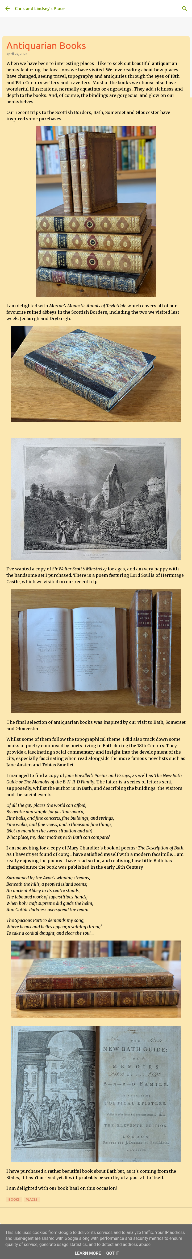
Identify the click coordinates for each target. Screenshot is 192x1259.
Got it (112, 1253)
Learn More (88, 1253)
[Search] (184, 8)
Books (14, 1199)
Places (31, 1199)
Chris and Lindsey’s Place (40, 8)
